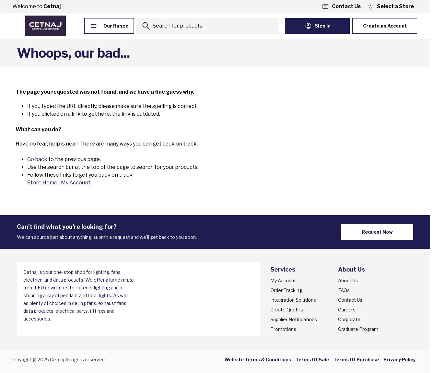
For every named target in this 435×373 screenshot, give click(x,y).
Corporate (349, 319)
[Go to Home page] (45, 26)
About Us (348, 280)
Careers (347, 309)
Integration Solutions (293, 300)
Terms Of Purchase (356, 359)
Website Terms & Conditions (257, 359)
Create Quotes (286, 309)
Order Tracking (286, 290)
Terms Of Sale (312, 359)
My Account (75, 183)
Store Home (42, 183)
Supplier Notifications (293, 319)
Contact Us (350, 300)
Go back (37, 159)
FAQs (344, 290)
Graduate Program (358, 329)
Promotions (283, 329)
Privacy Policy (399, 359)
